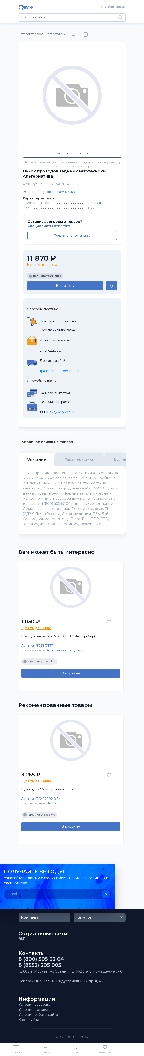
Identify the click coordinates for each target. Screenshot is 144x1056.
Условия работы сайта (38, 1015)
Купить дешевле (42, 265)
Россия (94, 203)
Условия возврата (34, 1004)
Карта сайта (29, 1020)
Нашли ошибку (85, 34)
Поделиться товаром (74, 34)
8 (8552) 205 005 (40, 965)
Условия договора (35, 1010)
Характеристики (79, 459)
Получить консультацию (72, 235)
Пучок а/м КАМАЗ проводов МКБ (47, 789)
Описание (36, 459)
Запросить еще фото (72, 153)
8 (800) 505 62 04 (41, 959)
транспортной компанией (59, 371)
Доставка (122, 459)
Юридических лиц (60, 412)
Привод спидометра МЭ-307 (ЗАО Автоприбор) (58, 636)
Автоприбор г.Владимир (65, 650)
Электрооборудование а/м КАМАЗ (49, 192)
